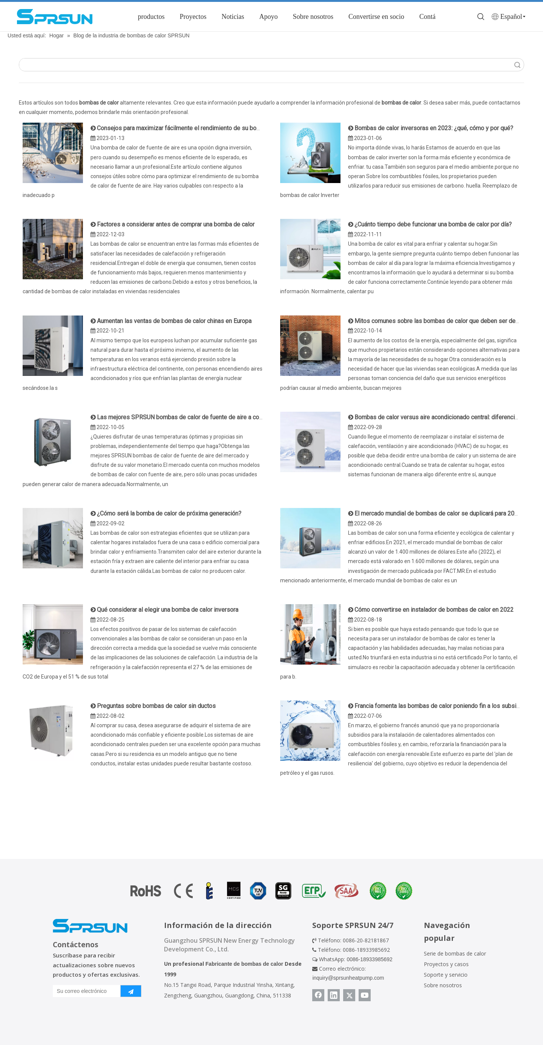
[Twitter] (349, 995)
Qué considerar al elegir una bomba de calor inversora (167, 609)
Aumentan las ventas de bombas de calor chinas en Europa (174, 321)
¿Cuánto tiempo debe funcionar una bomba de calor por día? (433, 224)
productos (151, 16)
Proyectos (192, 16)
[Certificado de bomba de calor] (271, 891)
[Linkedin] (334, 995)
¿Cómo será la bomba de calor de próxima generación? (169, 513)
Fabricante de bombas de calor (244, 964)
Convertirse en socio (376, 16)
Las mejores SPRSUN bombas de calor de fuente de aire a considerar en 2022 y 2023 (210, 417)
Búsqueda (517, 64)
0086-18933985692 (369, 959)
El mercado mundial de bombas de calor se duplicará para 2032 (437, 513)
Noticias (232, 16)
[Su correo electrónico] (85, 991)
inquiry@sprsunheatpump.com (348, 978)
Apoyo (268, 16)
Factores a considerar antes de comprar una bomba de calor (176, 224)
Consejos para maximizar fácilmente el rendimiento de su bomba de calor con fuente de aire (218, 128)
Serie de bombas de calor (455, 953)
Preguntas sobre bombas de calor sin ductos (156, 705)
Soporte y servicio (446, 974)
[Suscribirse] (130, 991)
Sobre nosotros (313, 16)
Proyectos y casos (446, 964)
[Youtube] (365, 995)
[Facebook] (318, 995)
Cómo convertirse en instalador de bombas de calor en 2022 (434, 609)
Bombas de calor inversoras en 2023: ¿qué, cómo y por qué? (433, 128)
